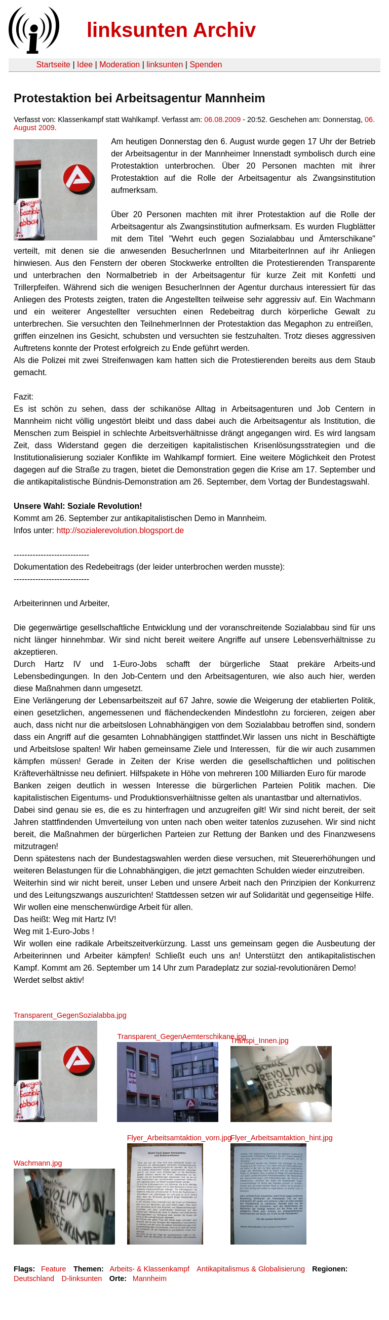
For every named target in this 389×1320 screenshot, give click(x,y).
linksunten (164, 64)
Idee (85, 64)
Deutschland (34, 1278)
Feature (53, 1269)
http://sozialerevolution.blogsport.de (120, 530)
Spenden (205, 64)
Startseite (53, 64)
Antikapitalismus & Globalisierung (251, 1269)
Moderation (119, 64)
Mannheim (150, 1278)
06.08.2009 (222, 119)
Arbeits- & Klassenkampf (149, 1269)
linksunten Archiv (171, 30)
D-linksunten (81, 1278)
